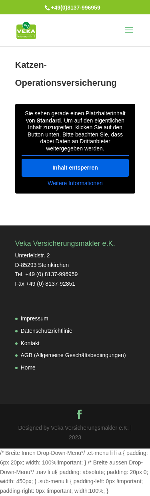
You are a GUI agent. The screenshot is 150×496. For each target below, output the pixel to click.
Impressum (34, 318)
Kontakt (30, 343)
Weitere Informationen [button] (75, 183)
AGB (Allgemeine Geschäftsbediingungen (72, 355)
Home (28, 367)
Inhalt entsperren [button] (75, 167)
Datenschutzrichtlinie (46, 331)
